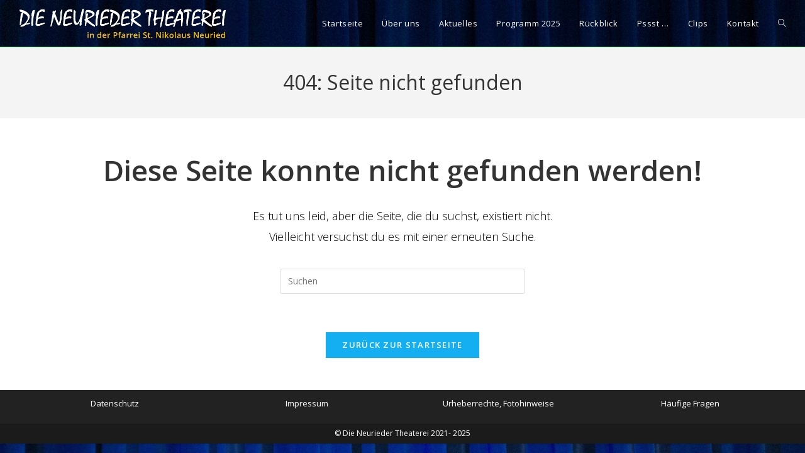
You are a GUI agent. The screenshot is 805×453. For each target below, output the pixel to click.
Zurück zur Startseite (402, 344)
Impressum (307, 403)
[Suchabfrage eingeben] (402, 281)
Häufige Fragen (690, 403)
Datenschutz (115, 403)
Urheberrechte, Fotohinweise (498, 403)
